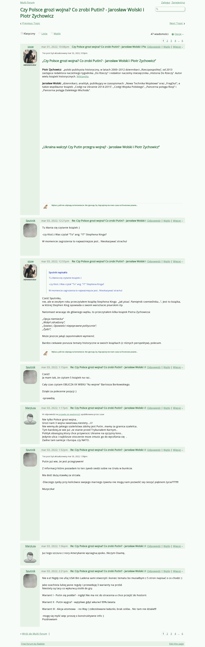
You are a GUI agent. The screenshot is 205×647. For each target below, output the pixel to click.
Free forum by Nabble (33, 643)
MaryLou (30, 408)
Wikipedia (83, 76)
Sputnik (30, 220)
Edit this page (176, 643)
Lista (44, 33)
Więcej (177, 46)
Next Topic (176, 23)
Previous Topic (31, 23)
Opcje (178, 34)
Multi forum (27, 2)
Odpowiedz (154, 46)
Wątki (57, 33)
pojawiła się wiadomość (69, 414)
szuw (31, 46)
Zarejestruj (178, 2)
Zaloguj (165, 2)
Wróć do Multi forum (34, 633)
